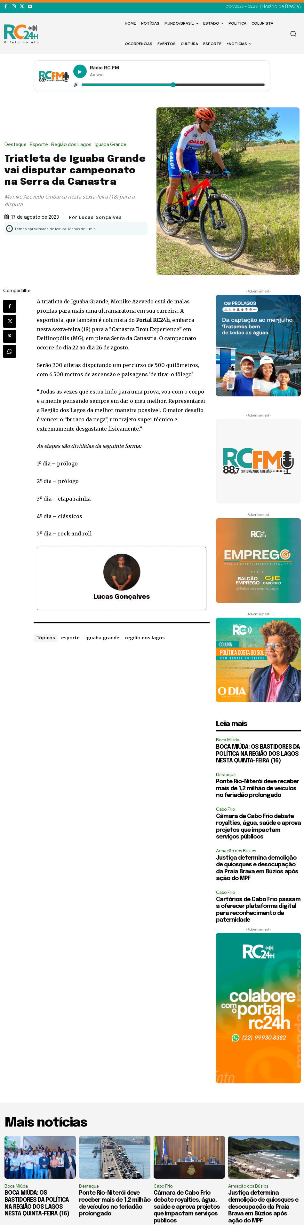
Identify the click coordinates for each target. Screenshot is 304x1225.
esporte (70, 637)
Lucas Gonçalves (100, 217)
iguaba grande (102, 637)
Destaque (17, 144)
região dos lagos (145, 637)
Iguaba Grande (112, 144)
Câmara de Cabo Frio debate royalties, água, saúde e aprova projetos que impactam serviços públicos (187, 1206)
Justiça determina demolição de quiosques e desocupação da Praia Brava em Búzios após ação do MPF (263, 1206)
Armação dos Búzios (236, 851)
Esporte (40, 144)
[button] (293, 33)
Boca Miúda (227, 740)
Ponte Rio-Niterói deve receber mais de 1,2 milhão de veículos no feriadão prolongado (257, 788)
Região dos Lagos (73, 144)
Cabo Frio (225, 809)
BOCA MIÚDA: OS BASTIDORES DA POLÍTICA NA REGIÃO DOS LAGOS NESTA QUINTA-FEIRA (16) (258, 754)
